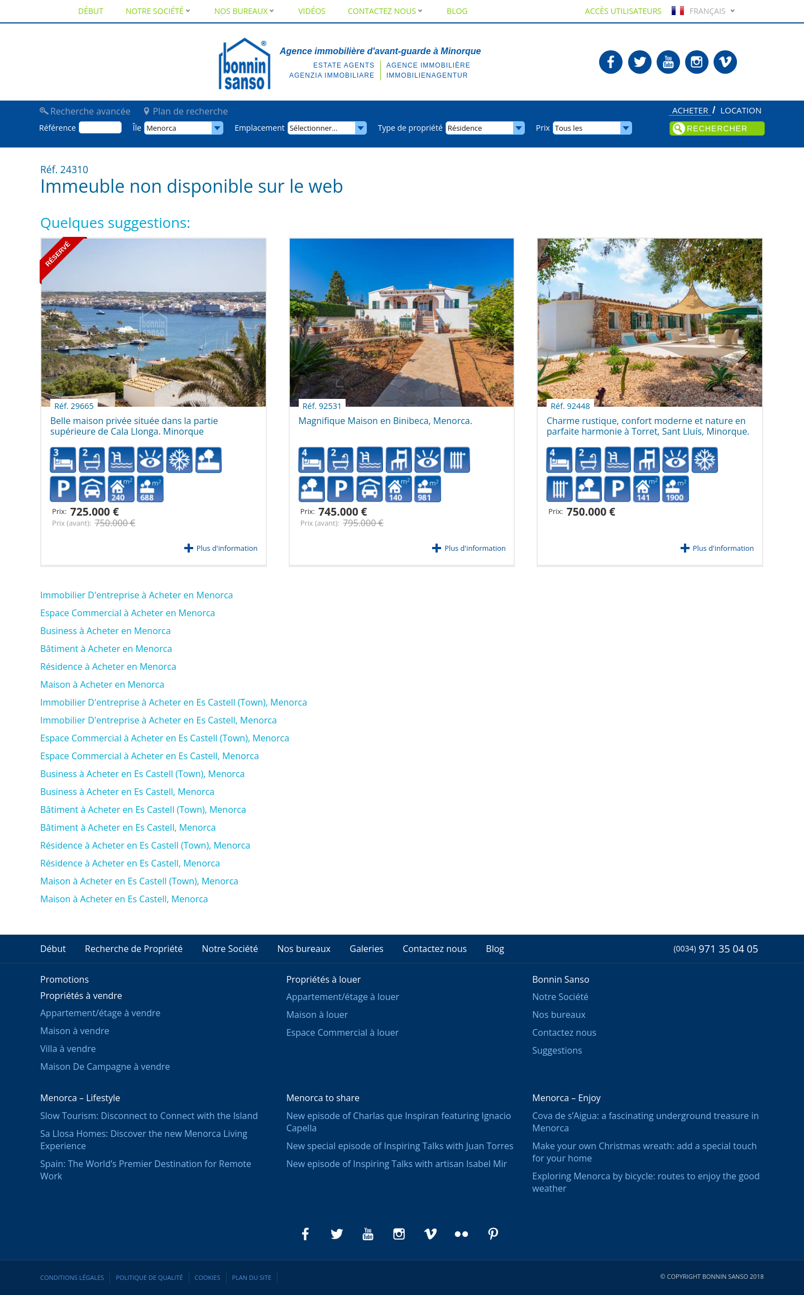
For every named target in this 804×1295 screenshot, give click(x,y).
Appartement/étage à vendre (100, 1013)
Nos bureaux (245, 11)
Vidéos (312, 11)
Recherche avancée (90, 111)
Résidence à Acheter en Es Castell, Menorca (130, 863)
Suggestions (557, 1050)
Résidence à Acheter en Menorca (108, 666)
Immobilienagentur (427, 75)
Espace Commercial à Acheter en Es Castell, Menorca (149, 756)
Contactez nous (386, 11)
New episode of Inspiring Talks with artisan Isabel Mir (396, 1164)
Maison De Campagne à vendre (105, 1066)
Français (697, 11)
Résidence (465, 128)
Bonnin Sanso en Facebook (611, 62)
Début (90, 11)
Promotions (64, 979)
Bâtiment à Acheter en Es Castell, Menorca (128, 827)
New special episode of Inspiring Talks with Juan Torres (400, 1146)
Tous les (568, 128)
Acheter (690, 111)
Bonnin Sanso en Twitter (640, 62)
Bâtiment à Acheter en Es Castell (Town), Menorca (143, 809)
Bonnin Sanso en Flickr (461, 1234)
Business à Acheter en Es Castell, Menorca (127, 791)
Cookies (208, 1277)
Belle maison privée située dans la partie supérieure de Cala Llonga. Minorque (134, 422)
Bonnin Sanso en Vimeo (725, 62)
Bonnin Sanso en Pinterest (493, 1234)
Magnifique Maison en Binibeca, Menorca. (385, 417)
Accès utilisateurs (623, 11)
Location (741, 110)
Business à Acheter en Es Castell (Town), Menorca (142, 774)
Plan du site (252, 1277)
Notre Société (159, 11)
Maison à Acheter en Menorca (102, 684)
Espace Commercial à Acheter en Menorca (128, 613)
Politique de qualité (149, 1277)
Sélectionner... (314, 128)
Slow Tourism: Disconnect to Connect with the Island (149, 1116)
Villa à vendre (68, 1048)
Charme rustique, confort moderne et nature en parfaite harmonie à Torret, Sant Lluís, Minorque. (648, 422)
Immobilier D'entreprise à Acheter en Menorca (136, 595)
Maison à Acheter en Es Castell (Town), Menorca (139, 881)
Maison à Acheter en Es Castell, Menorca (124, 899)
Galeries (367, 948)
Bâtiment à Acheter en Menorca (106, 648)
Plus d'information (227, 548)
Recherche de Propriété (134, 948)
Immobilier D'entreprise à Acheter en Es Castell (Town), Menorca (173, 702)
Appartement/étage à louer (342, 997)
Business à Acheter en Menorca (105, 631)
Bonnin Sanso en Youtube (668, 62)
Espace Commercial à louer (342, 1032)
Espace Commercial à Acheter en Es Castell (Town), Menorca (164, 738)
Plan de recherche (190, 111)
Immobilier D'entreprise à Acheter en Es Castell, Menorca (158, 720)
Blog (457, 11)
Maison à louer (317, 1014)
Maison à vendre (74, 1031)
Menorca (161, 128)
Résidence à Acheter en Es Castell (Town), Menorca (145, 845)
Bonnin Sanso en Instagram (697, 62)
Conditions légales (72, 1277)
